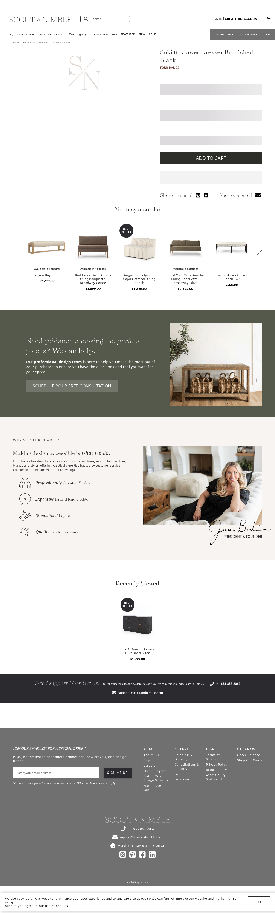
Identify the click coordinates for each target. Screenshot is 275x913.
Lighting (81, 34)
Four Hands (169, 68)
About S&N (151, 755)
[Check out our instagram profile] (122, 854)
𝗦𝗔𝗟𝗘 (152, 34)
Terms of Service (213, 757)
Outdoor (59, 34)
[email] (56, 772)
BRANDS (219, 34)
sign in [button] (216, 19)
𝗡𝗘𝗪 (142, 34)
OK (259, 902)
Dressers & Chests (61, 42)
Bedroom (43, 42)
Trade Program (155, 771)
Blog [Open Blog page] (146, 760)
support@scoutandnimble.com (140, 693)
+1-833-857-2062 (228, 684)
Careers (149, 765)
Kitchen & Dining (26, 34)
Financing (182, 779)
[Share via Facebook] (206, 195)
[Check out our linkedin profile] (152, 854)
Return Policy (216, 770)
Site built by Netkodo (137, 882)
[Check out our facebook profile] (142, 854)
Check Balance (248, 755)
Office (70, 34)
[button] (269, 19)
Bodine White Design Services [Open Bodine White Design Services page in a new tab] (155, 778)
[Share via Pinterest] (198, 195)
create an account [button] (242, 19)
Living (9, 34)
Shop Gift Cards (249, 760)
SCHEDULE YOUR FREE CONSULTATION (72, 386)
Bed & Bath (45, 34)
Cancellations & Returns (187, 766)
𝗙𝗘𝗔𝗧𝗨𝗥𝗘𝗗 (128, 34)
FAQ (178, 774)
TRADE (231, 34)
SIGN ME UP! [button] (118, 773)
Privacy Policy (216, 764)
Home (16, 42)
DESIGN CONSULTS (249, 34)
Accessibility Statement (216, 777)
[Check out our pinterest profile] (132, 854)
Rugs (114, 34)
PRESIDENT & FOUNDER (243, 536)
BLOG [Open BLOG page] (267, 34)
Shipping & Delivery (183, 757)
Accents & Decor (99, 34)
